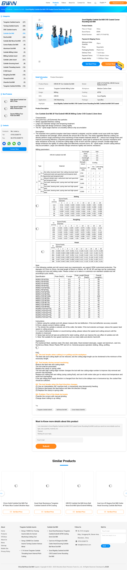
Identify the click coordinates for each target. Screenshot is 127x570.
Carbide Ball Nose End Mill (14, 41)
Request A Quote (118, 3)
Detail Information (41, 77)
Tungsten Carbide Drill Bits (14, 86)
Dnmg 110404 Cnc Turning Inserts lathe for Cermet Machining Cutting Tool (30, 534)
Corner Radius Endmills (78, 409)
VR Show (4, 537)
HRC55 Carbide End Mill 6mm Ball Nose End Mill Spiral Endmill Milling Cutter (79, 505)
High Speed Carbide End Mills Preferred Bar (18, 107)
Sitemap (3, 545)
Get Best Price (91, 64)
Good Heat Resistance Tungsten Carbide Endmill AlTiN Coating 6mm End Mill (46, 505)
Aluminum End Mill (14, 48)
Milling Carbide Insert (14, 56)
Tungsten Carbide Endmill (44, 409)
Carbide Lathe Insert (14, 60)
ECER (107, 567)
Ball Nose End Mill (62, 409)
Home (3, 531)
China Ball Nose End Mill (26, 567)
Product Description (56, 77)
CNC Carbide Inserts (14, 30)
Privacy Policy (5, 551)
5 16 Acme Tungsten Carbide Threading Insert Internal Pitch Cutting (31, 553)
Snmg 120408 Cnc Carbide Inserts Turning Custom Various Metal (31, 543)
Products (4, 534)
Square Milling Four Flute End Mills (16, 114)
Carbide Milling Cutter (14, 52)
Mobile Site (4, 548)
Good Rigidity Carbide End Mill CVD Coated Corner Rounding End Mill (59, 553)
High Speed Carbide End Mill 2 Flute (18, 100)
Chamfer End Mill (14, 82)
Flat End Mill (14, 37)
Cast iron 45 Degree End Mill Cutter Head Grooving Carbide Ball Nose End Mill (110, 505)
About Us (4, 540)
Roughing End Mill (14, 75)
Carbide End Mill (14, 33)
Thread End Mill (14, 78)
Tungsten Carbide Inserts (14, 22)
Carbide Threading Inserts (14, 67)
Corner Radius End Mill (14, 45)
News (3, 542)
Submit (46, 446)
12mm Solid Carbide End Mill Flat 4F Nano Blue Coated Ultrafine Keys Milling (16, 505)
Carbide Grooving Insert (14, 63)
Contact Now (14, 149)
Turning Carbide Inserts (14, 26)
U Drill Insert (14, 71)
